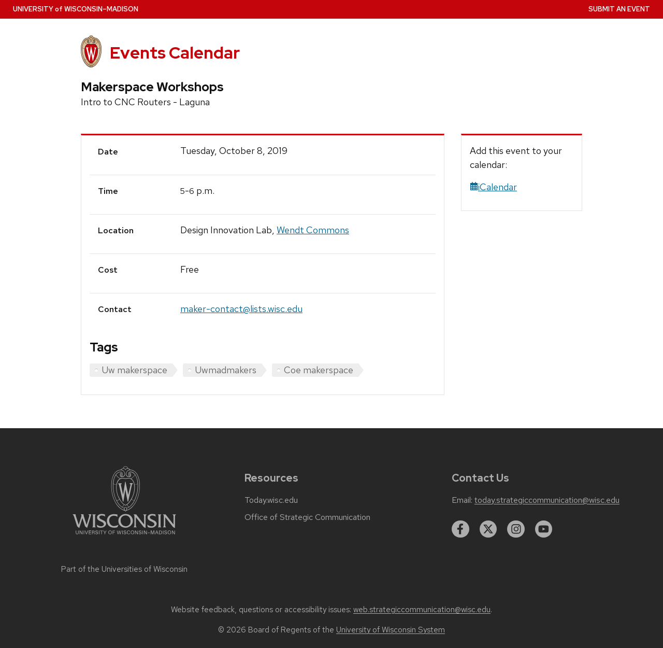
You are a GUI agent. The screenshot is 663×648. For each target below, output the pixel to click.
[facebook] (460, 529)
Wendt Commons (313, 230)
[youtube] (544, 529)
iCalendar (493, 187)
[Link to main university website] (124, 536)
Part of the (124, 569)
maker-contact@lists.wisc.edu (241, 309)
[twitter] (488, 529)
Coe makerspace (318, 370)
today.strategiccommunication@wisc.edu (546, 500)
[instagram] (516, 529)
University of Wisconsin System (390, 630)
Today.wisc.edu (271, 500)
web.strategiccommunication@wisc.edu (422, 609)
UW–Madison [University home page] (75, 9)
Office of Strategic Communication (307, 517)
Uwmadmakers (225, 370)
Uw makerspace (134, 370)
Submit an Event (619, 9)
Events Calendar (175, 52)
